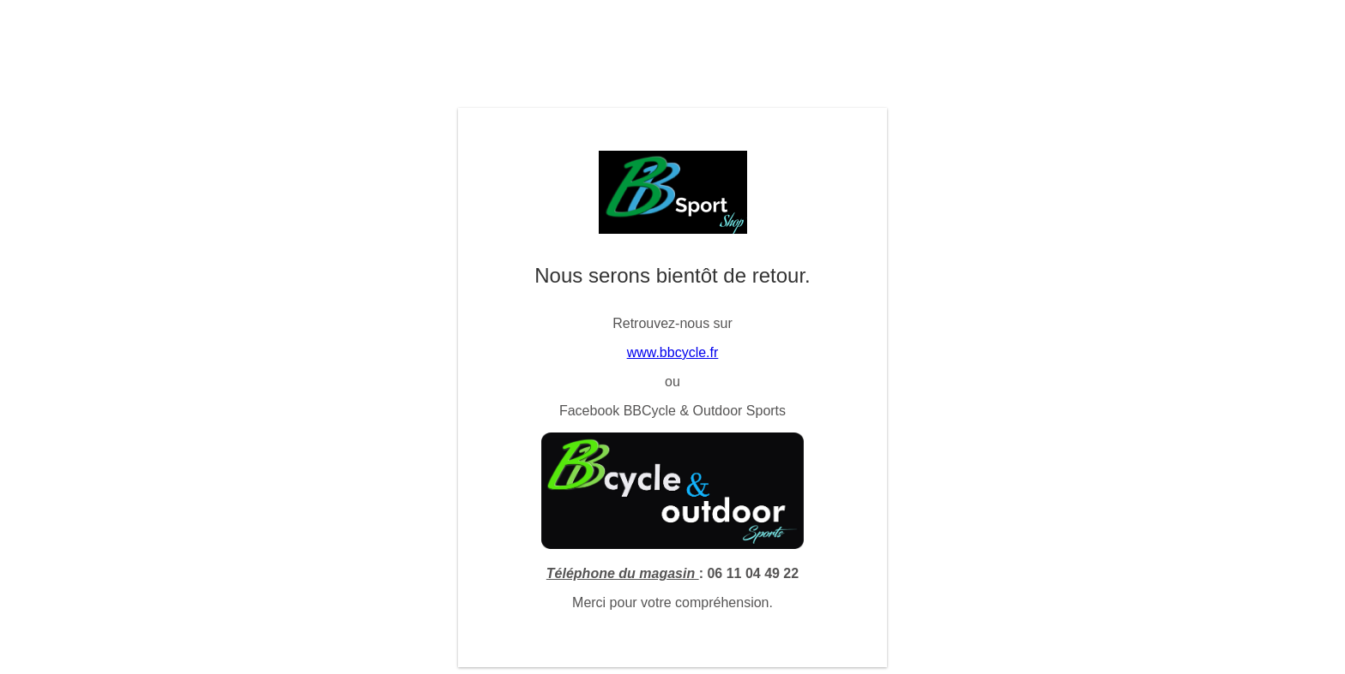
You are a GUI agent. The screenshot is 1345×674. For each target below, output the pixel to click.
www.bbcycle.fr (673, 352)
